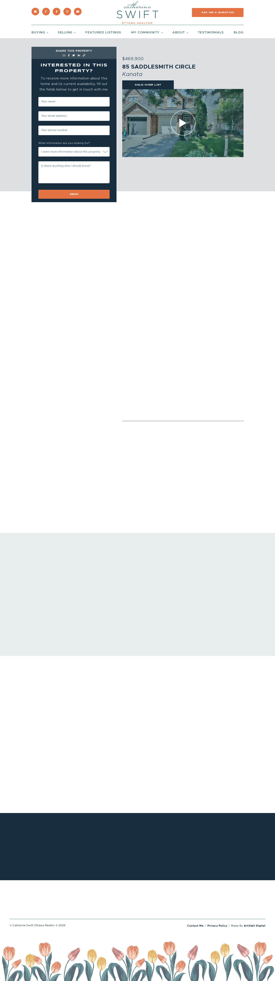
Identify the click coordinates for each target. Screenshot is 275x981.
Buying (38, 32)
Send (74, 194)
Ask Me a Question (217, 12)
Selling (65, 32)
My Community (145, 32)
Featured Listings (103, 32)
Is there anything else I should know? (66, 165)
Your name (48, 101)
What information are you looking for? (64, 143)
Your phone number (54, 130)
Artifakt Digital (254, 925)
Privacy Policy (217, 925)
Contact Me (195, 925)
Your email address (54, 115)
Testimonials (211, 32)
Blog (238, 32)
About (178, 32)
